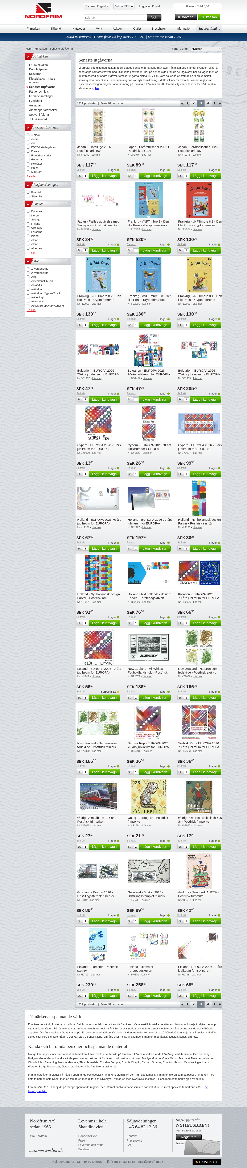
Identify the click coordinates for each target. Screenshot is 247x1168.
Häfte (34, 167)
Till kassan (210, 17)
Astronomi (37, 301)
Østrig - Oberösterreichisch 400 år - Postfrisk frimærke (200, 819)
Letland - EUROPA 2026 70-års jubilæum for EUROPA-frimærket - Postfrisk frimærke (99, 672)
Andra (35, 139)
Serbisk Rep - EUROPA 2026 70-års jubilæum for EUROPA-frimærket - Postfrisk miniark (199, 746)
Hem (29, 48)
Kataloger (79, 28)
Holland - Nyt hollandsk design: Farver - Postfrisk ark (99, 596)
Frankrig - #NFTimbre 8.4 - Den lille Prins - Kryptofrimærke (200, 298)
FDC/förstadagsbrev (43, 147)
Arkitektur (37, 289)
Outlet (137, 28)
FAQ (130, 1145)
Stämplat (36, 196)
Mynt (99, 28)
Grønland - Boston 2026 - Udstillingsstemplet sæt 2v (95, 894)
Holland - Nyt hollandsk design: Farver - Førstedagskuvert (149, 596)
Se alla (31, 176)
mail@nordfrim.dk (150, 1161)
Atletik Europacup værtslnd (47, 305)
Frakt (81, 1140)
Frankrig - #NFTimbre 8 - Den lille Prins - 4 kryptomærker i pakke (148, 225)
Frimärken (33, 28)
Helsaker (36, 163)
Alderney (36, 248)
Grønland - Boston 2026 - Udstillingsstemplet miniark (146, 894)
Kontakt (156, 6)
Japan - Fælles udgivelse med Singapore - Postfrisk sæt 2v (98, 223)
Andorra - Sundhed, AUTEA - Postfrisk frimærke (198, 894)
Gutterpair (37, 159)
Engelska (102, 6)
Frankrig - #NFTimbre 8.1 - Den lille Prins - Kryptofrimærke (200, 223)
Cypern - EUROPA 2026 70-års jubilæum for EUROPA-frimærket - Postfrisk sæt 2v (149, 448)
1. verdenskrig (40, 268)
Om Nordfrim (38, 1136)
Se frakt (81, 169)
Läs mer (180, 1143)
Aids (34, 276)
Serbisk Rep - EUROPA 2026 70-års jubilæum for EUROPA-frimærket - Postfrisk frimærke (149, 746)
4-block (35, 134)
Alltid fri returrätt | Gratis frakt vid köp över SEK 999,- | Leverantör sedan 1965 (123, 37)
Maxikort (36, 171)
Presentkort (134, 1140)
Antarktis (36, 285)
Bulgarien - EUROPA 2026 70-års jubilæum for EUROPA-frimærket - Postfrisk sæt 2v (98, 374)
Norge (35, 215)
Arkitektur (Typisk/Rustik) (46, 293)
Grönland (36, 227)
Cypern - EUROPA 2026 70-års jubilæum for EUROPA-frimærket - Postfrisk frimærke (99, 448)
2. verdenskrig (40, 272)
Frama (35, 151)
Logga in (144, 6)
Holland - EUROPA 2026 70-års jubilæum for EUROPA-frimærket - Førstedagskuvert (99, 523)
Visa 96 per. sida (112, 103)
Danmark (36, 211)
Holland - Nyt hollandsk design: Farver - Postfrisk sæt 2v (200, 521)
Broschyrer (159, 28)
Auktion (118, 28)
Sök (155, 17)
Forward (214, 103)
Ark (33, 143)
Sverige (36, 219)
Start (182, 103)
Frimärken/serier (41, 155)
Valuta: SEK (124, 6)
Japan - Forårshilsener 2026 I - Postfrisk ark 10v (149, 148)
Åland (34, 240)
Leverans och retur (90, 1145)
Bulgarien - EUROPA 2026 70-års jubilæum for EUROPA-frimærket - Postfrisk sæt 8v (199, 374)
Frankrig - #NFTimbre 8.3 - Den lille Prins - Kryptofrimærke (150, 298)
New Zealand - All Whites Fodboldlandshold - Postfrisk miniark (148, 672)
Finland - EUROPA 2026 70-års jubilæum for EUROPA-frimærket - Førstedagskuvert (200, 970)
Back (187, 103)
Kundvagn (186, 17)
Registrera (190, 1137)
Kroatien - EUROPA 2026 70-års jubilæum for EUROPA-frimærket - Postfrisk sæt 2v (199, 597)
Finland (35, 223)
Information (184, 28)
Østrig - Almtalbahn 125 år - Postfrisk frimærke (96, 819)
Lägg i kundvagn (105, 176)
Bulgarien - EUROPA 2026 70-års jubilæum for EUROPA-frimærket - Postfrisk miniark (149, 374)
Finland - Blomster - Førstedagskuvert (141, 968)
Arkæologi (37, 297)
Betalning (84, 1149)
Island (35, 235)
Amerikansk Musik (42, 281)
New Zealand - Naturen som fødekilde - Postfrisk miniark (97, 745)
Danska (90, 6)
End (219, 103)
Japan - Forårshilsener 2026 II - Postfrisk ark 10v (200, 148)
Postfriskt (36, 192)
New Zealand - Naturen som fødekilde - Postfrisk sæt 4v (198, 670)
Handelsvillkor (87, 1136)
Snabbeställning (209, 28)
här (97, 88)
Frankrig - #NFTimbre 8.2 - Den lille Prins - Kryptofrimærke (99, 298)
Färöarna (36, 231)
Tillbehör (56, 28)
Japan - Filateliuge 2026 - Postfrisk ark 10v (95, 148)
